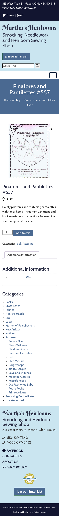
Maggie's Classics (19, 376)
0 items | (12, 15)
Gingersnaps (16, 365)
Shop (17, 100)
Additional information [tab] (21, 255)
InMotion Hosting (39, 512)
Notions (10, 333)
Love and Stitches (20, 373)
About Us (10, 462)
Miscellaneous (17, 380)
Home (7, 100)
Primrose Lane (17, 392)
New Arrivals (13, 329)
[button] (51, 129)
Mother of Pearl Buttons (20, 325)
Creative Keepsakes (20, 353)
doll (19, 243)
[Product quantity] (7, 232)
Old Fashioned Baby (21, 384)
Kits (8, 317)
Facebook (12, 451)
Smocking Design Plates (20, 396)
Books (9, 302)
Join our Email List (16, 56)
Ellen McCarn (17, 361)
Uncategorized (15, 400)
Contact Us (12, 456)
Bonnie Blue (16, 341)
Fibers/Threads (15, 313)
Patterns (28, 243)
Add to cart (23, 233)
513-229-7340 (17, 438)
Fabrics (10, 310)
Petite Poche (16, 388)
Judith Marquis (17, 369)
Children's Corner (19, 349)
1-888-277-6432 (26, 8)
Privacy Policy (14, 467)
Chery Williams (18, 345)
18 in (28, 277)
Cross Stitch (13, 306)
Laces (9, 321)
